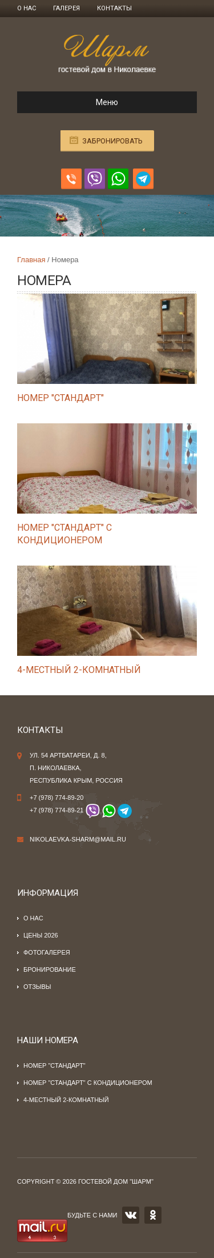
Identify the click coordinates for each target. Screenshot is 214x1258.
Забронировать (112, 141)
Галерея (66, 8)
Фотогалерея (46, 952)
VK (130, 1215)
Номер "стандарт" (60, 397)
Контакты (114, 8)
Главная (31, 259)
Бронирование (49, 969)
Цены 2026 (40, 935)
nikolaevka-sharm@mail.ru (78, 839)
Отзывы (37, 986)
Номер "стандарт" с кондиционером (87, 1082)
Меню (72, 102)
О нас (26, 8)
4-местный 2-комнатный (79, 669)
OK (152, 1215)
